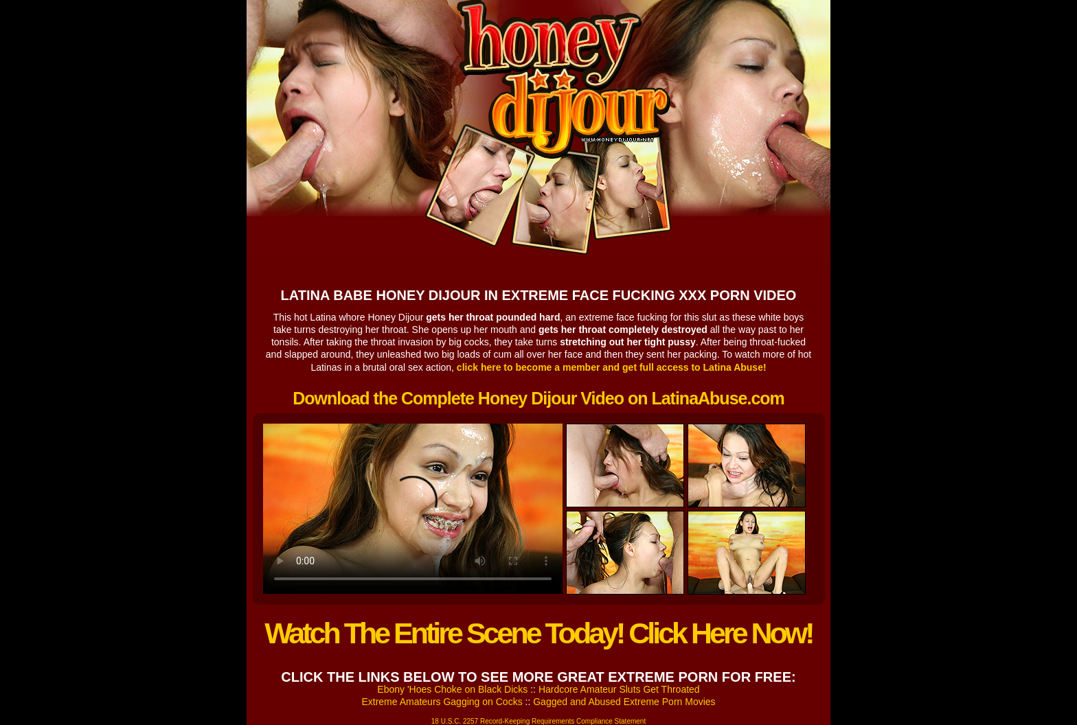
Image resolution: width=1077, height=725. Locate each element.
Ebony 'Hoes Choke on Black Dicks (452, 689)
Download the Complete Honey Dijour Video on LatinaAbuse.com (538, 398)
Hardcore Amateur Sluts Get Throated (619, 689)
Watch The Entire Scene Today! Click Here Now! (538, 633)
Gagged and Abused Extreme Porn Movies (624, 701)
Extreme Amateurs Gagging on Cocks (441, 701)
